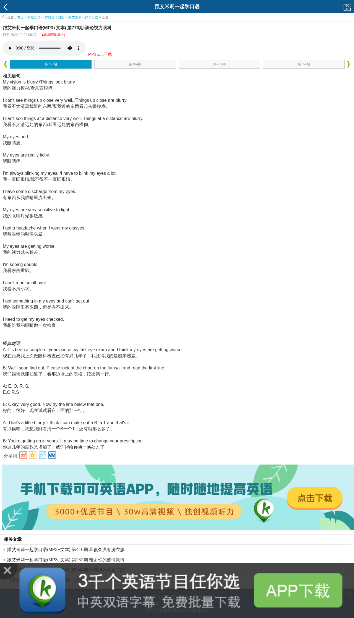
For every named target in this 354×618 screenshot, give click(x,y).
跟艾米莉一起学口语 (83, 17)
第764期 (135, 64)
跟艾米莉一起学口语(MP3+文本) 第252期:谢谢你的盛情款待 (65, 559)
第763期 (219, 64)
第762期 (304, 64)
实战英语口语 (54, 17)
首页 (20, 17)
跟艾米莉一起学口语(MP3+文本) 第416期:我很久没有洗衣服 (65, 549)
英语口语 (34, 17)
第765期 (51, 64)
